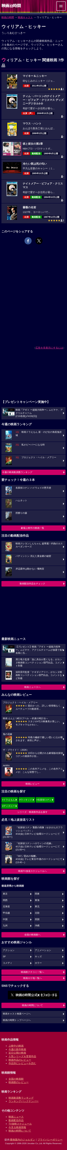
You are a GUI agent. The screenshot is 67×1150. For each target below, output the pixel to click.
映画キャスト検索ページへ (17, 1014)
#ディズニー (8, 806)
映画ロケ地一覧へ (32, 978)
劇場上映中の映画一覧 (32, 528)
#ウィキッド (25, 799)
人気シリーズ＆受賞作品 (22, 1056)
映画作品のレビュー (20, 1059)
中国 (5, 919)
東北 (37, 906)
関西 (5, 900)
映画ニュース (16, 1116)
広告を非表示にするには (49, 347)
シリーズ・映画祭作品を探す (32, 812)
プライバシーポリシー (50, 1139)
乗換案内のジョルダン (22, 1139)
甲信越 (6, 913)
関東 (37, 894)
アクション (8, 950)
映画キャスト (25, 17)
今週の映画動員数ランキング (17, 472)
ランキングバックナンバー (24, 1101)
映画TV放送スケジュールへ (32, 871)
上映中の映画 (16, 1045)
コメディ (7, 963)
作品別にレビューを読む (22, 1063)
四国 (37, 919)
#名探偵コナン (44, 799)
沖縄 (37, 925)
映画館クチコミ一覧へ (32, 972)
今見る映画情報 (17, 1127)
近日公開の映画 (17, 1052)
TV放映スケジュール (20, 1123)
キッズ (38, 956)
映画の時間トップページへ (17, 1020)
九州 (5, 925)
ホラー (38, 963)
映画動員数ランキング (21, 1097)
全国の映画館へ (32, 934)
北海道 (6, 906)
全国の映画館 (16, 1078)
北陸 (37, 913)
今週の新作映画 (17, 1049)
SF (4, 956)
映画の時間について (32, 1005)
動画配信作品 (16, 1120)
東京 (5, 894)
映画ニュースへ (32, 687)
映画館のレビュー (19, 1082)
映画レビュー (32, 783)
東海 (37, 900)
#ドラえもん (8, 799)
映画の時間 (7, 17)
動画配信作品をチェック (32, 583)
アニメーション (43, 950)
